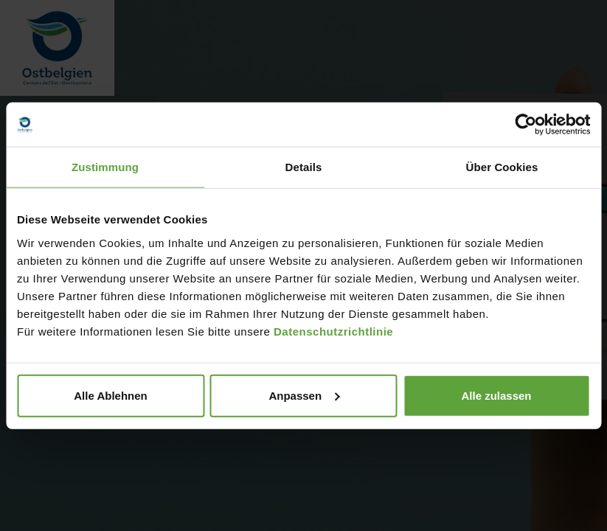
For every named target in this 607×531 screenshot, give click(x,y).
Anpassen (303, 395)
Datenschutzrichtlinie (333, 330)
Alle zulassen (496, 395)
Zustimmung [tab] (105, 167)
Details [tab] (303, 167)
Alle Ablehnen (110, 395)
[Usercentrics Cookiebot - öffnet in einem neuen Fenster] (525, 125)
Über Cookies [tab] (502, 167)
